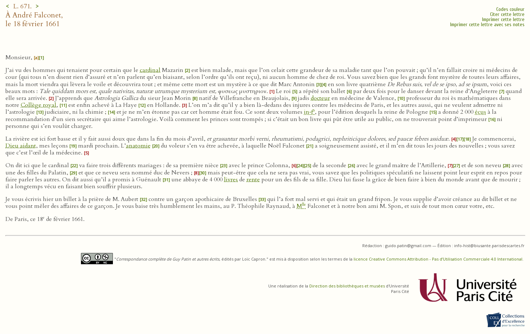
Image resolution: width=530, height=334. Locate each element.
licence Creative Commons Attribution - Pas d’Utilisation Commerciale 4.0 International (438, 259)
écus (480, 112)
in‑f (309, 112)
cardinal (150, 70)
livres (231, 180)
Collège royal (38, 105)
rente (253, 180)
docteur (320, 98)
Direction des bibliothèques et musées (347, 286)
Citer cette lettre (507, 14)
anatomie (138, 146)
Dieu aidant (20, 146)
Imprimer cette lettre (503, 19)
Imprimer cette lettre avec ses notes (487, 24)
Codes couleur (510, 9)
